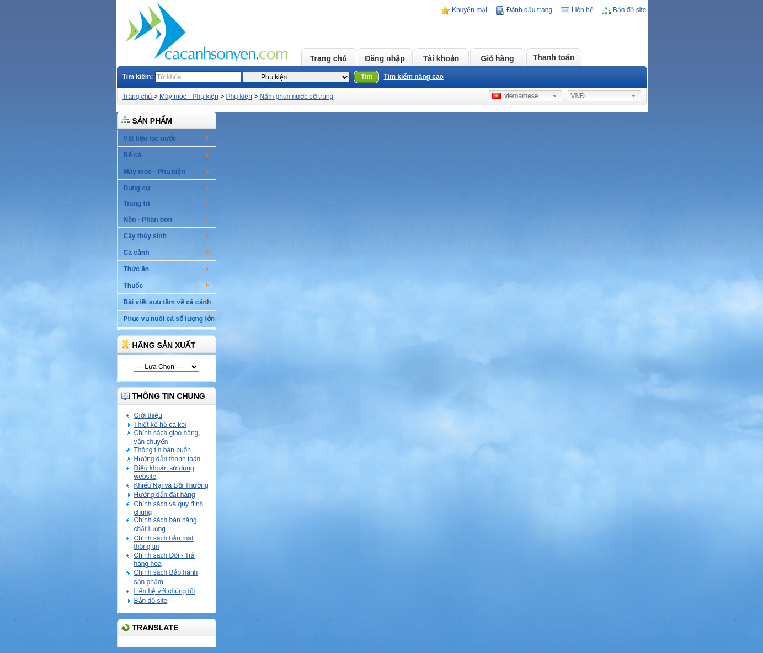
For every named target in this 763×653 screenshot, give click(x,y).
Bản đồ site (630, 10)
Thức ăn (137, 269)
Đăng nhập (385, 58)
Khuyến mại (469, 10)
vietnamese (515, 96)
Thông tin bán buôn (162, 450)
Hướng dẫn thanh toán (167, 459)
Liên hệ (583, 10)
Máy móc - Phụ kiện (188, 96)
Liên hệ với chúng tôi (164, 591)
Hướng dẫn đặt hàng (164, 495)
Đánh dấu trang (529, 10)
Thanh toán (553, 57)
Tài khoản (441, 58)
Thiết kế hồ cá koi (160, 425)
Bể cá (132, 155)
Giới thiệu (148, 415)
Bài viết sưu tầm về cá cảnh (167, 302)
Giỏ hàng (497, 58)
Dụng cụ (137, 188)
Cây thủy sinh (145, 236)
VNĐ (578, 96)
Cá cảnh (137, 252)
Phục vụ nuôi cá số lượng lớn (169, 319)
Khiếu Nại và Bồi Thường (171, 485)
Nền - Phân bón (148, 219)
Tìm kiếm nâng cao (414, 77)
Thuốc (133, 286)
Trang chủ (328, 58)
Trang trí (137, 203)
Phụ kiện (239, 96)
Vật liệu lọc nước (150, 138)
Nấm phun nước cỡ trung (297, 96)
